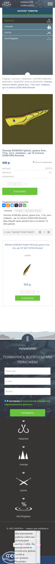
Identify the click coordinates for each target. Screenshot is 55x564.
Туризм (27, 26)
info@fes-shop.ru (27, 5)
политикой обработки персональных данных (27, 402)
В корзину (20, 191)
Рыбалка (27, 20)
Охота (27, 32)
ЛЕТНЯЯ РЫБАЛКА (42, 78)
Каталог (16, 78)
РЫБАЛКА (26, 78)
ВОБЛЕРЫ (7, 81)
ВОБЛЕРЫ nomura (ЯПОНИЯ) (28, 81)
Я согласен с (27, 402)
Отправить (27, 412)
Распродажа (27, 38)
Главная (6, 78)
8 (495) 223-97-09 (27, 2)
